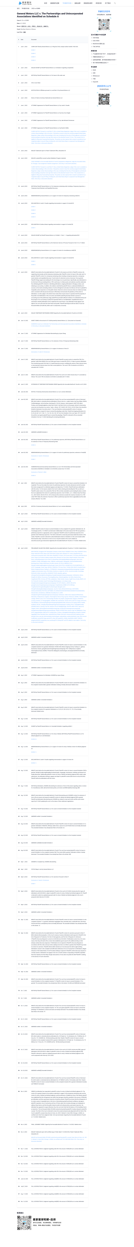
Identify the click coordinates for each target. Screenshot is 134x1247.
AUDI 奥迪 (96, 38)
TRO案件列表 (67, 3)
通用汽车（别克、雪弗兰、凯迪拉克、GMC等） (35, 26)
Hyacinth (95, 82)
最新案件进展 (54, 3)
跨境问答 (99, 3)
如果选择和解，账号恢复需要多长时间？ (104, 60)
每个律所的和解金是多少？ (101, 62)
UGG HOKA (96, 41)
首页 (45, 3)
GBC (94, 73)
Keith (94, 70)
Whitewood (96, 76)
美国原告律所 (88, 3)
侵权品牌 (77, 3)
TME (94, 79)
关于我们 (108, 3)
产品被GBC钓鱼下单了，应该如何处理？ (104, 54)
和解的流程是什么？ (99, 57)
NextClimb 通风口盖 (99, 43)
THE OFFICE (96, 46)
